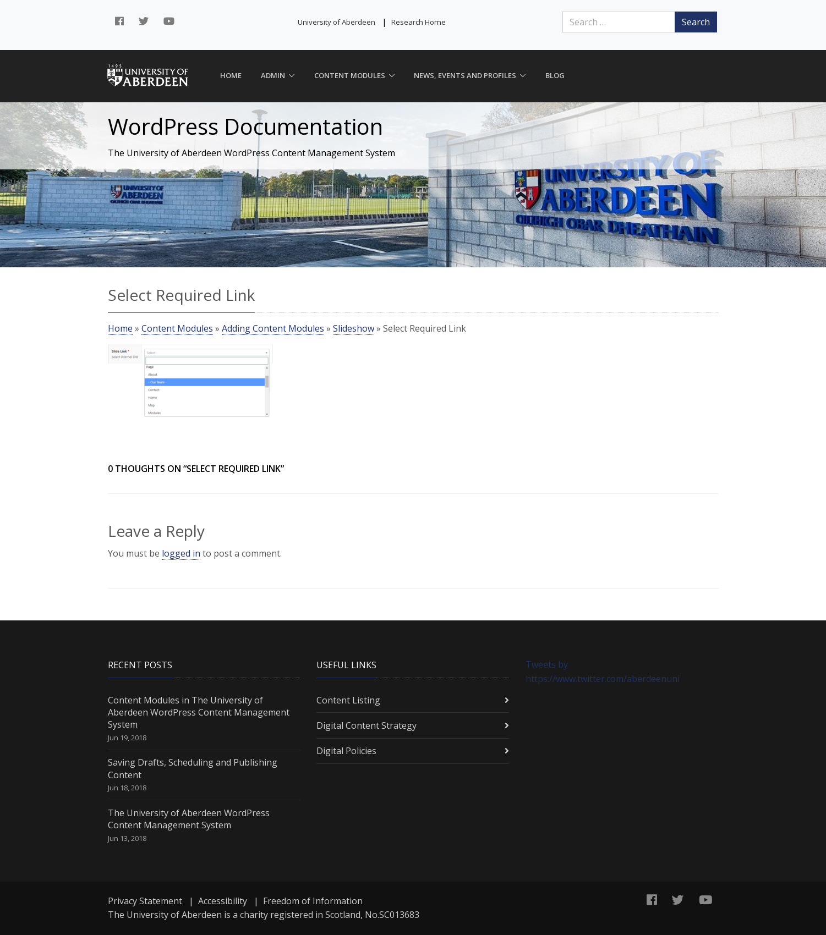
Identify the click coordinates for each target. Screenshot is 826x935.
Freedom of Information (313, 901)
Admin (273, 75)
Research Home (418, 22)
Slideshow (353, 328)
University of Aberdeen (336, 22)
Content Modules (349, 75)
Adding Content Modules (273, 328)
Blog (555, 75)
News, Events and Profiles (465, 75)
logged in (181, 553)
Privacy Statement (145, 901)
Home (231, 75)
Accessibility (222, 901)
